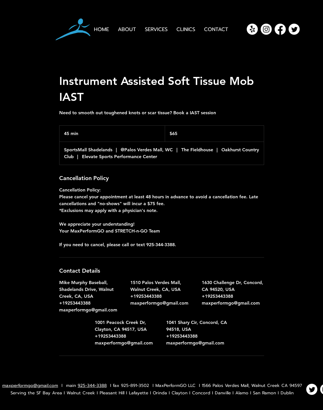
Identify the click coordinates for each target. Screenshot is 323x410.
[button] (185, 29)
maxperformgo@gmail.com (30, 385)
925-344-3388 (92, 385)
